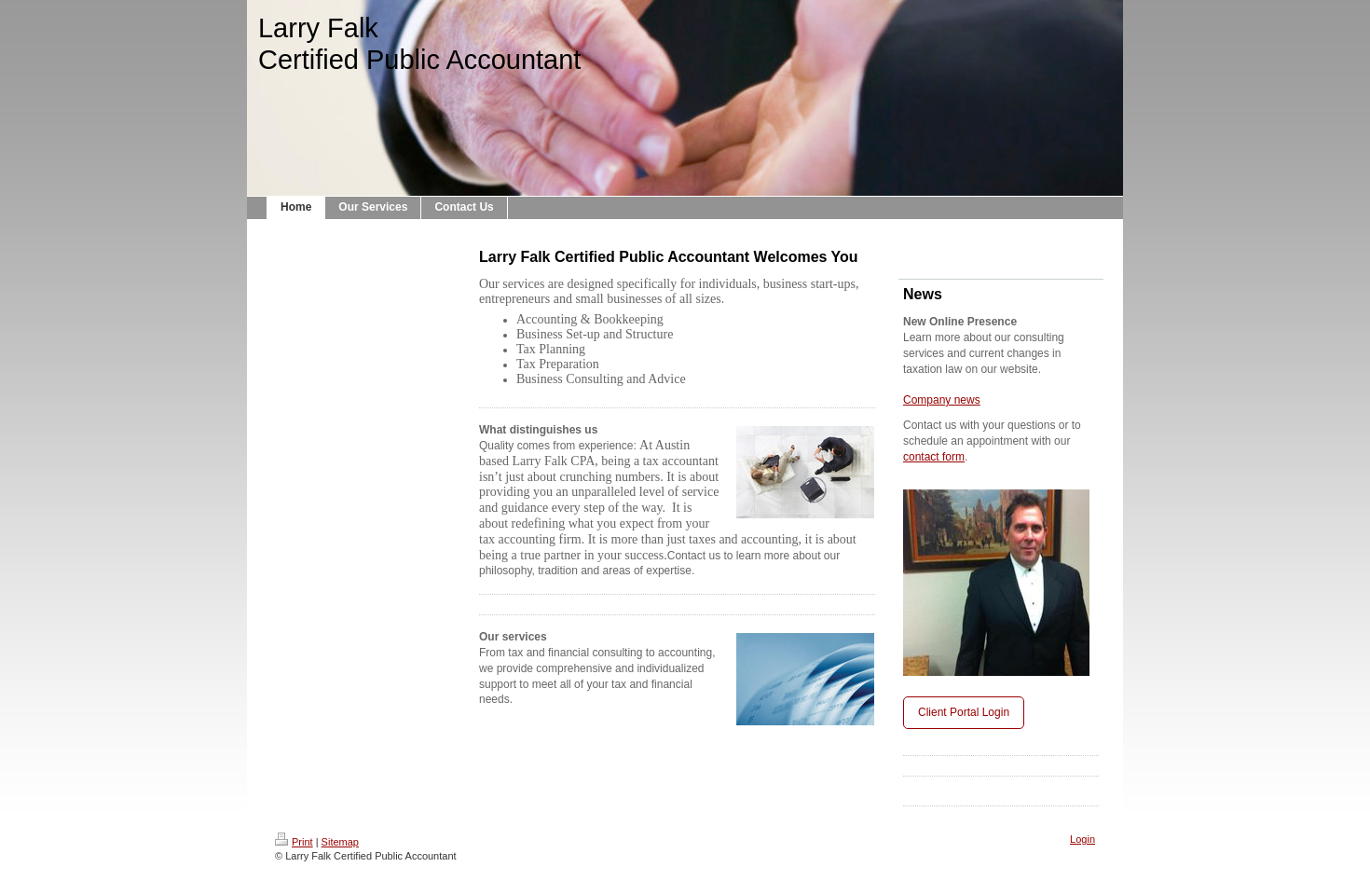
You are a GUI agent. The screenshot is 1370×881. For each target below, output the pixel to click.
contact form (934, 456)
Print (294, 841)
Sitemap (340, 841)
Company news (941, 399)
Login (1082, 839)
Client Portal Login (963, 712)
